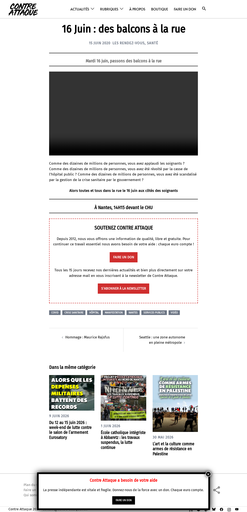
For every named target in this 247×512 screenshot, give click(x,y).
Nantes (133, 312)
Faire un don (185, 9)
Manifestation (114, 312)
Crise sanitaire (73, 312)
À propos (137, 9)
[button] (204, 8)
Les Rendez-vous (129, 43)
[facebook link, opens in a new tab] (221, 509)
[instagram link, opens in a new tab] (229, 509)
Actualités (79, 9)
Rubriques (109, 9)
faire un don (123, 257)
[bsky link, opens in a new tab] (214, 509)
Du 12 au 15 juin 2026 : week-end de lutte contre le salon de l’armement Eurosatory (71, 430)
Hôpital (94, 312)
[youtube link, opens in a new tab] (236, 509)
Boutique (159, 9)
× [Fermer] (208, 474)
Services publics (154, 312)
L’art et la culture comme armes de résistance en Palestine (174, 448)
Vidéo (174, 312)
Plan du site (33, 485)
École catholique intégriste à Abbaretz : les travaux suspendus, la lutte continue (123, 440)
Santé (155, 43)
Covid (54, 312)
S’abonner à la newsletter (123, 288)
